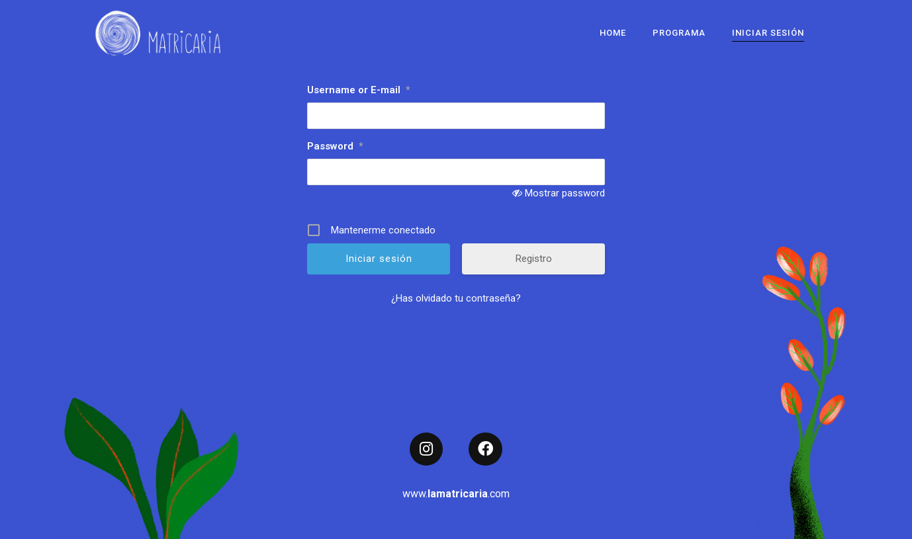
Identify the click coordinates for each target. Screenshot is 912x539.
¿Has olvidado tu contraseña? (456, 298)
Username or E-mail (358, 90)
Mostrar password (565, 193)
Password (335, 146)
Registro (534, 259)
